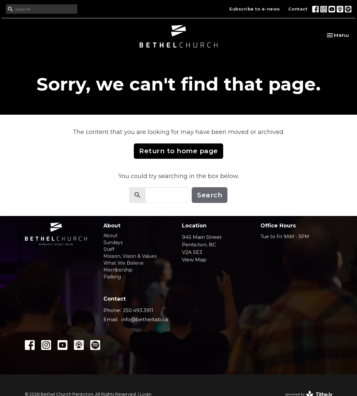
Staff (108, 249)
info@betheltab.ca (144, 319)
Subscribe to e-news (254, 8)
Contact (298, 8)
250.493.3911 (138, 310)
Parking (112, 277)
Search (209, 195)
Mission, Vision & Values (130, 256)
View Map (194, 259)
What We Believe (123, 263)
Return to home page (178, 151)
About (110, 236)
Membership (118, 270)
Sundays (113, 242)
